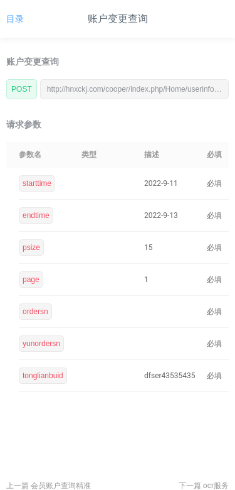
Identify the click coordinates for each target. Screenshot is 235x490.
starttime (37, 183)
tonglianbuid (43, 375)
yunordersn (41, 343)
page (31, 279)
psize (31, 247)
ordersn (35, 311)
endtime (36, 215)
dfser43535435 (170, 375)
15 (148, 247)
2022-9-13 (161, 215)
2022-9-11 (161, 183)
